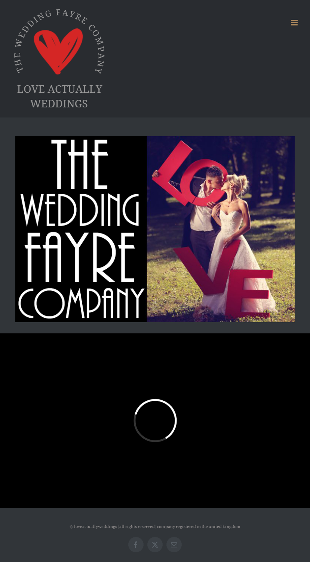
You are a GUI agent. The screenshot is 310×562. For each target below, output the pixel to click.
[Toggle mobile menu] (295, 23)
